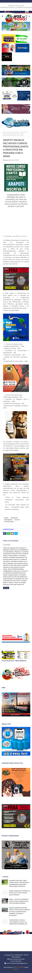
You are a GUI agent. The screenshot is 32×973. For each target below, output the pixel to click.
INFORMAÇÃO (14, 518)
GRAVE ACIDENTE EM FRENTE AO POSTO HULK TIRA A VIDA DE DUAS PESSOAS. (19, 892)
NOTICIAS (17, 519)
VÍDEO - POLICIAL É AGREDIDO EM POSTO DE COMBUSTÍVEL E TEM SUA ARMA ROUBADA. (19, 901)
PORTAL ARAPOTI (18, 967)
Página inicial (6, 132)
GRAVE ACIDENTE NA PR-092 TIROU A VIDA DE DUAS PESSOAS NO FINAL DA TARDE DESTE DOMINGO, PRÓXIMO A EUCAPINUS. (19, 911)
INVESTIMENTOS (8, 519)
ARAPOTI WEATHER (16, 943)
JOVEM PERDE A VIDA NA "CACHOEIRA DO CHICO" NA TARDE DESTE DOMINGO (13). (18, 922)
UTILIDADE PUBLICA (9, 521)
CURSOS (12, 132)
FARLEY (16, 969)
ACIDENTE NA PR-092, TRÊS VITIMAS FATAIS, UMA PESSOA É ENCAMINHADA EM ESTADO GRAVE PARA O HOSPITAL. (19, 883)
